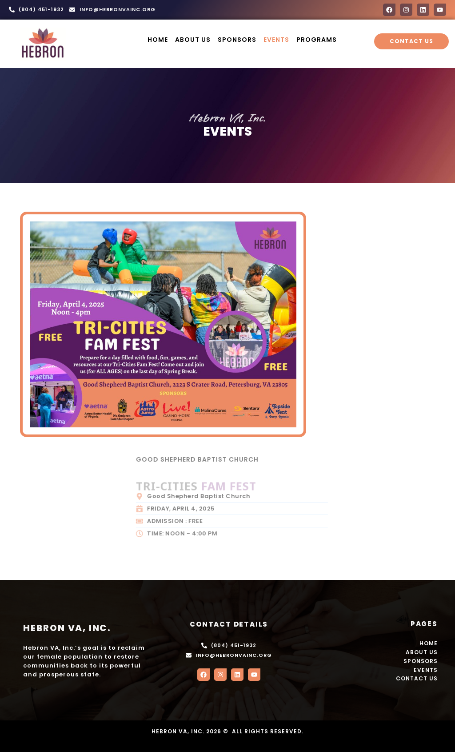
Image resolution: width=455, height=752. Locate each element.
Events (276, 39)
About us (193, 39)
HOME (158, 39)
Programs (316, 39)
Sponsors (237, 39)
